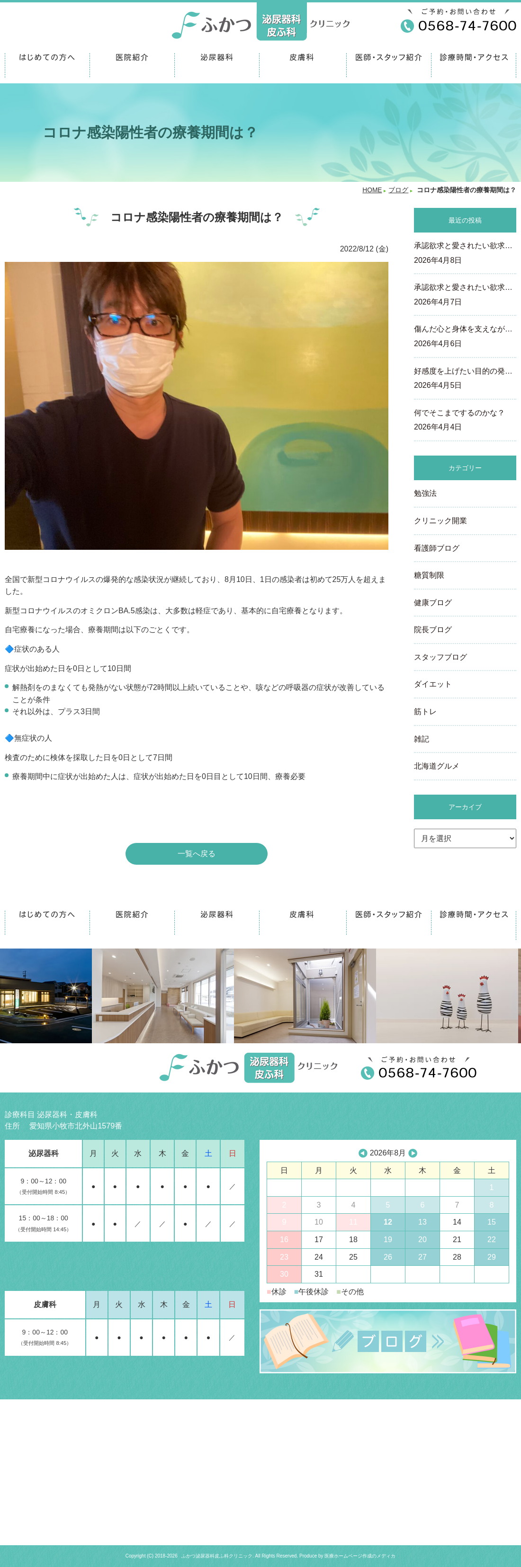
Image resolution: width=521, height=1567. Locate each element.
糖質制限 (429, 575)
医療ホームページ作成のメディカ (359, 1555)
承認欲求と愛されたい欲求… (465, 254)
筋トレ (425, 711)
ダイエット (433, 684)
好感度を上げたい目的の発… (465, 379)
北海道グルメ (436, 766)
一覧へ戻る (197, 854)
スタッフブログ (440, 657)
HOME (372, 190)
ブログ (398, 190)
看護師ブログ (436, 548)
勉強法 (425, 493)
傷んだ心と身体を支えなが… (465, 337)
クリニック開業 (440, 521)
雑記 (421, 739)
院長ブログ (433, 630)
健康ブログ (433, 603)
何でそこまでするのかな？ (465, 421)
